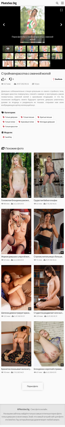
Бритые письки (45, 117)
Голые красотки (10, 126)
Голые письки (27, 117)
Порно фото (32, 386)
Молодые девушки (46, 122)
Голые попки (9, 122)
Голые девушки (10, 117)
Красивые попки (26, 122)
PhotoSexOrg (9, 3)
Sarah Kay (7, 137)
